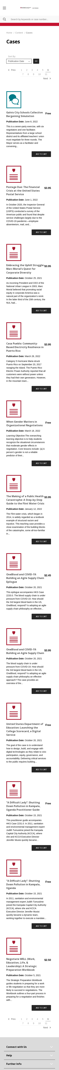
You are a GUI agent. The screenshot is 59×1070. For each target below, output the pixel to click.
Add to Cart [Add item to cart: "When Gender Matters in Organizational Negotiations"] (41, 463)
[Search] (3, 19)
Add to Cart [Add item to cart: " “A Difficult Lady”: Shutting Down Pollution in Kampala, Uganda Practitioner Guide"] (41, 848)
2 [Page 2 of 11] (26, 70)
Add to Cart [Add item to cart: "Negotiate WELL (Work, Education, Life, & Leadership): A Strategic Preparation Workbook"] (41, 1008)
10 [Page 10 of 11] (39, 74)
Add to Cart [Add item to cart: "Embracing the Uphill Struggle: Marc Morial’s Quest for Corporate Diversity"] (41, 310)
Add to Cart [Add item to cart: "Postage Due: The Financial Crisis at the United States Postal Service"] (41, 232)
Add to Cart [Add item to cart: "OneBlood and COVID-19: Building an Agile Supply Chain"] (41, 691)
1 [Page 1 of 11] (21, 70)
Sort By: (12, 56)
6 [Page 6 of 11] (48, 70)
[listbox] (19, 61)
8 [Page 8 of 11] (28, 74)
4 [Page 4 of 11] (37, 70)
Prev (12, 70)
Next (47, 78)
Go (36, 61)
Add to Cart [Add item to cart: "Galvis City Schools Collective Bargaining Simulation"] (41, 154)
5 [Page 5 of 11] (42, 70)
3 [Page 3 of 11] (32, 70)
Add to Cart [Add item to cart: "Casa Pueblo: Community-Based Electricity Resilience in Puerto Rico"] (41, 389)
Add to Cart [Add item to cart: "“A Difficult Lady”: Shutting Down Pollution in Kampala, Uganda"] (41, 926)
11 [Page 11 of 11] (46, 74)
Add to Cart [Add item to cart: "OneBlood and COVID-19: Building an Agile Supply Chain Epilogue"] (41, 616)
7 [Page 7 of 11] (23, 74)
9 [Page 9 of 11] (33, 74)
